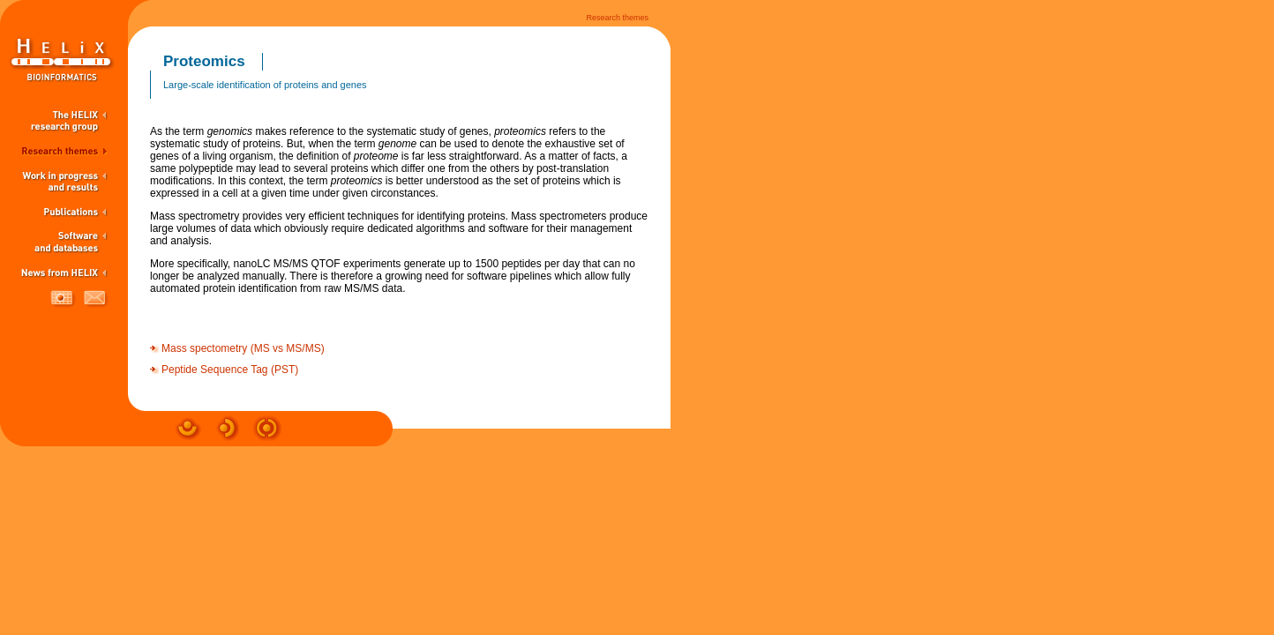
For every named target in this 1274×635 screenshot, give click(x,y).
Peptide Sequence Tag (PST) (229, 369)
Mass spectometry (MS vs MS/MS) (243, 348)
